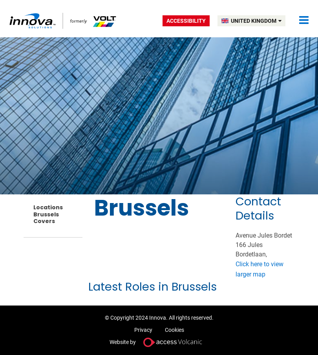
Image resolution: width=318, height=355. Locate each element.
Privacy (143, 330)
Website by (159, 342)
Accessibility (186, 21)
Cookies (174, 330)
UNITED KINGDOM (256, 21)
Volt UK (63, 20)
